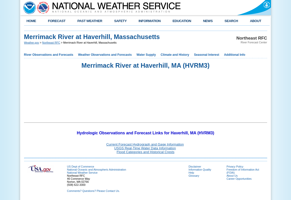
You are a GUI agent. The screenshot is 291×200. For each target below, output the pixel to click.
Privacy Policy (235, 166)
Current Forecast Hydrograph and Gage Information (145, 144)
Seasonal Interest (206, 55)
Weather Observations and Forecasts (105, 55)
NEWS (208, 21)
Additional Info (234, 55)
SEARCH (231, 21)
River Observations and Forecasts (48, 55)
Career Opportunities (239, 178)
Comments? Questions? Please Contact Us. (93, 190)
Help (191, 172)
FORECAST (56, 21)
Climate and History (175, 55)
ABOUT (255, 21)
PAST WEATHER (89, 21)
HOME (31, 21)
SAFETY (120, 21)
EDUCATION (181, 21)
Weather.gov (31, 42)
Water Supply (146, 55)
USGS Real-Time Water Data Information (145, 148)
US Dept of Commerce (80, 166)
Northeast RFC (51, 42)
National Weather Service (82, 172)
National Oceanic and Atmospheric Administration (96, 169)
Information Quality (200, 169)
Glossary (194, 175)
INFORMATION (150, 21)
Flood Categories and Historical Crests (145, 152)
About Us (232, 175)
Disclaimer (195, 166)
